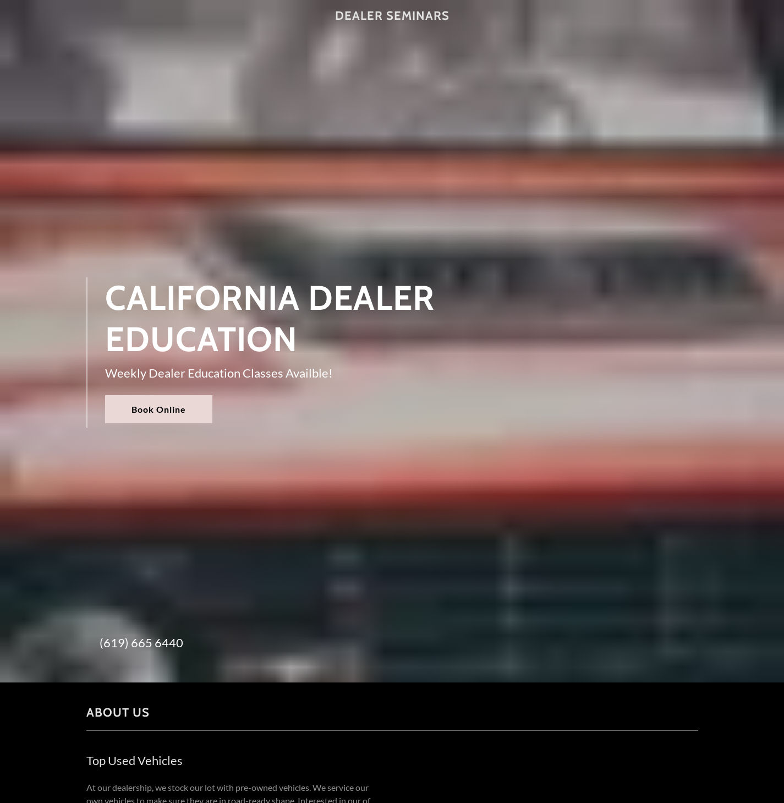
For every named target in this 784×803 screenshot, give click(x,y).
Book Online (158, 409)
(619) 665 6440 (141, 642)
